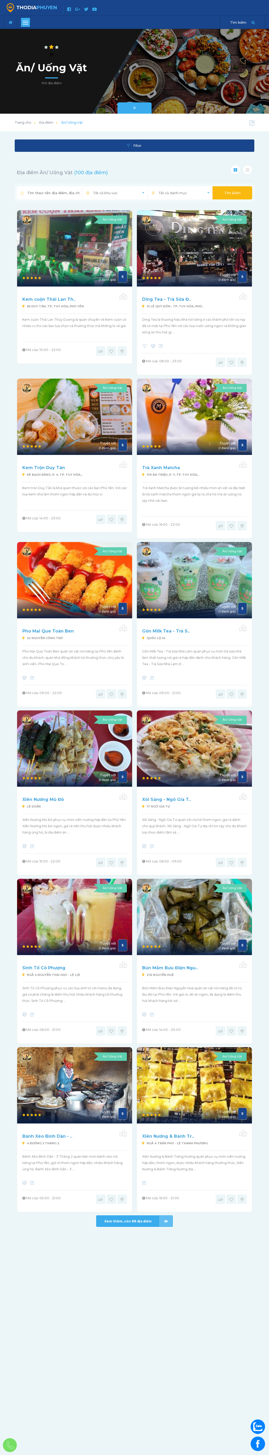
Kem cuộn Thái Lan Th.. (48, 299)
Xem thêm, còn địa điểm (138, 1221)
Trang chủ (23, 122)
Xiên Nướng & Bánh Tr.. (168, 1136)
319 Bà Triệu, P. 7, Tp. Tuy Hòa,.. (170, 474)
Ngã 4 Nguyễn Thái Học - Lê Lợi (51, 975)
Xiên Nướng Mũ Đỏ (43, 799)
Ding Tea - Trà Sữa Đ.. (166, 299)
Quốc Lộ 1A (153, 638)
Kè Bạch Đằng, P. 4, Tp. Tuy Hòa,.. (52, 474)
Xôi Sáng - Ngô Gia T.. (166, 799)
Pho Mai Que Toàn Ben (48, 631)
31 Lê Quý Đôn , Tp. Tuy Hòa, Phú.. (173, 306)
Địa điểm (46, 122)
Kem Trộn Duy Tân (43, 467)
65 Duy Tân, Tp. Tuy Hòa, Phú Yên (53, 306)
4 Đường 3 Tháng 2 (40, 1143)
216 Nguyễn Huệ (158, 975)
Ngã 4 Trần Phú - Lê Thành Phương (175, 1143)
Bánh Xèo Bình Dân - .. (47, 1136)
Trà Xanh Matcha (161, 467)
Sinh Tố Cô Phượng (43, 967)
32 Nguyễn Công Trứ (42, 638)
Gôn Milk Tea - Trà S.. (166, 631)
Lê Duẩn (31, 806)
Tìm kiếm (232, 193)
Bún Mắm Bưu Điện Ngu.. (170, 967)
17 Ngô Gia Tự (156, 806)
